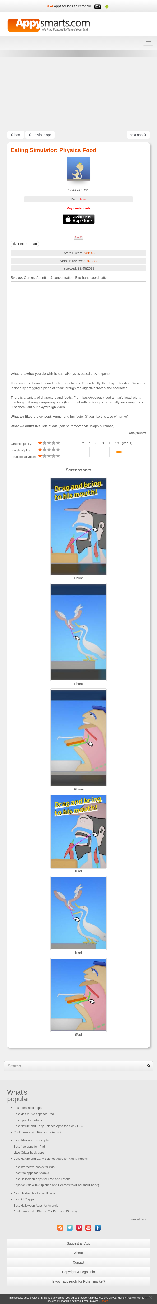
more (105, 1300)
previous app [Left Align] (39, 135)
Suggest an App (78, 1243)
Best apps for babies (28, 1120)
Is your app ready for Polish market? (78, 1281)
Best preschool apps (28, 1108)
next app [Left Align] (138, 135)
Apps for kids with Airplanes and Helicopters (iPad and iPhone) (56, 1185)
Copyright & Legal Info (78, 1272)
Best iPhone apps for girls (31, 1140)
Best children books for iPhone (34, 1193)
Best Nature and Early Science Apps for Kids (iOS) (48, 1126)
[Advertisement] (78, 94)
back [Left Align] (15, 135)
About (78, 1253)
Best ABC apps (24, 1199)
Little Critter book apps (29, 1152)
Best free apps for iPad (29, 1146)
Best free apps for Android (31, 1173)
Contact (78, 1262)
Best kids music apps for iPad (34, 1114)
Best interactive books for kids (34, 1167)
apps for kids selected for (72, 6)
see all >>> (138, 1219)
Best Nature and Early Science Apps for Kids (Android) (51, 1158)
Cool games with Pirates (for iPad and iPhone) (45, 1211)
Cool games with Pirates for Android (38, 1132)
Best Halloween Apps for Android (36, 1205)
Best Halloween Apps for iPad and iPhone (42, 1179)
